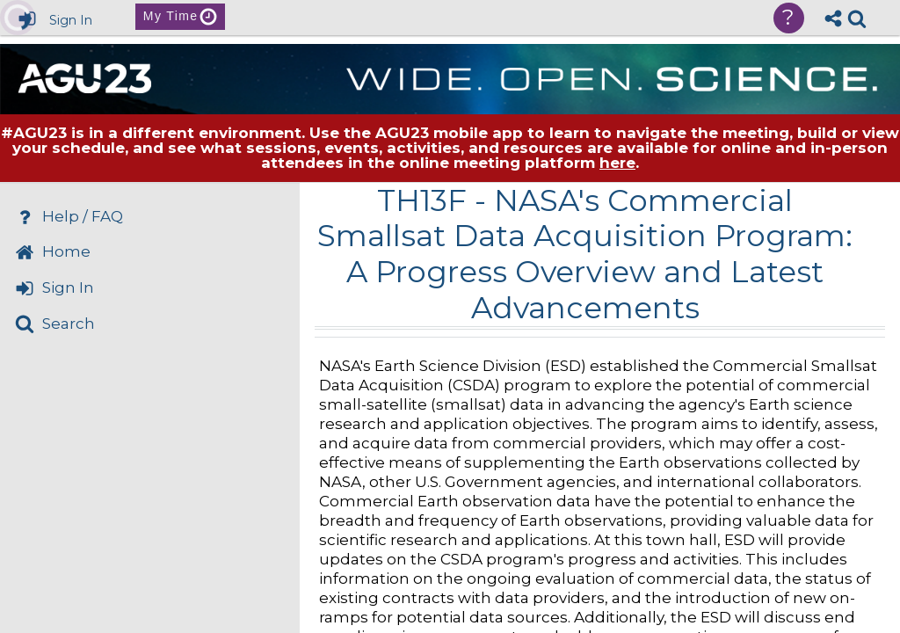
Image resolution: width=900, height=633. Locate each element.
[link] (857, 18)
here (617, 162)
